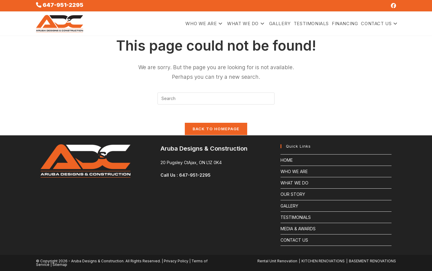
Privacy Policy (176, 261)
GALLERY (289, 205)
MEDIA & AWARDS (298, 228)
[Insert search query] (216, 99)
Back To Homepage (216, 128)
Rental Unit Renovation (277, 261)
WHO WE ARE (294, 171)
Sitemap (59, 264)
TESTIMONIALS (295, 217)
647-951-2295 (62, 5)
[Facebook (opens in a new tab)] (392, 6)
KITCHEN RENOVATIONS (323, 261)
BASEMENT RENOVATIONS (372, 261)
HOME (286, 160)
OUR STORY (292, 194)
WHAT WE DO (294, 182)
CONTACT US (294, 240)
